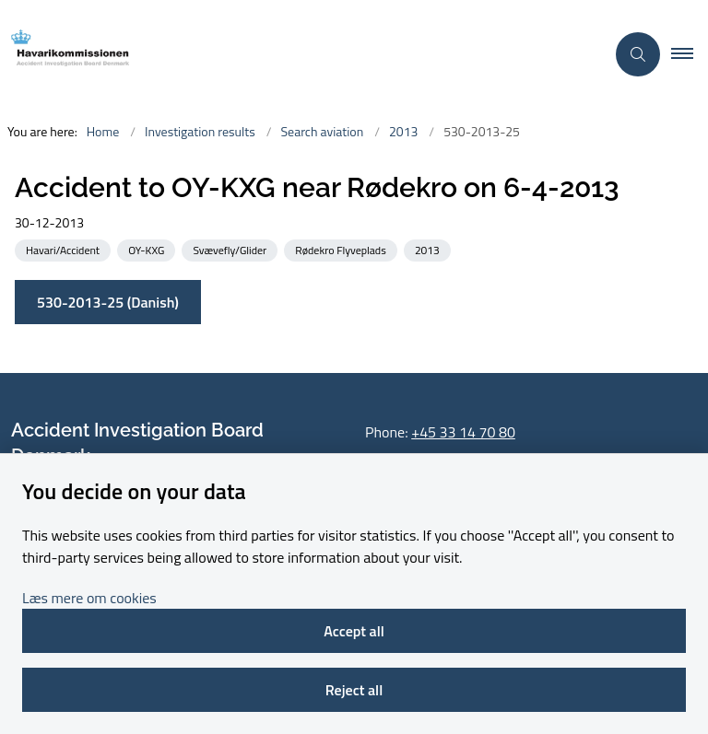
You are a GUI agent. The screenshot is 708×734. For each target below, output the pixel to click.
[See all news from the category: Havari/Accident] (64, 249)
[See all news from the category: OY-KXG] (148, 249)
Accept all (354, 631)
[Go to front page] (295, 53)
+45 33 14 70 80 (463, 432)
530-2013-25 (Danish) (108, 302)
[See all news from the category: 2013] (429, 249)
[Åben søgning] (638, 54)
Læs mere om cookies (89, 598)
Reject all (354, 690)
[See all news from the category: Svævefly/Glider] (231, 249)
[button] (689, 54)
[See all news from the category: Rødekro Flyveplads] (342, 249)
